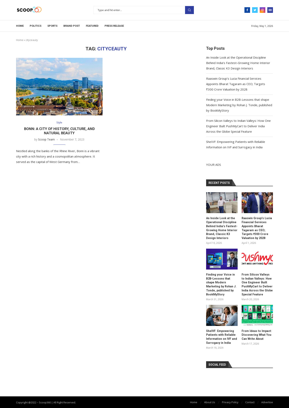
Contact (249, 402)
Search (189, 10)
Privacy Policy (230, 402)
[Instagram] (262, 10)
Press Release (114, 25)
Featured (92, 25)
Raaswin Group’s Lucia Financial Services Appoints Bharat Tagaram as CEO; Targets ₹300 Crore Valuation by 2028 (235, 83)
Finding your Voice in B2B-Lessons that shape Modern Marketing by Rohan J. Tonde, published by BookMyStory (239, 105)
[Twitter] (255, 10)
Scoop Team (46, 139)
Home (20, 25)
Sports (52, 25)
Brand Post (71, 25)
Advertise (267, 402)
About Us (209, 402)
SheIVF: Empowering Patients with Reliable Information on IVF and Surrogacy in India (221, 336)
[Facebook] (247, 10)
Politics (35, 25)
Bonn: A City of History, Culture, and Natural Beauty (59, 131)
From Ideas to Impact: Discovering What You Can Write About (256, 334)
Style (59, 122)
